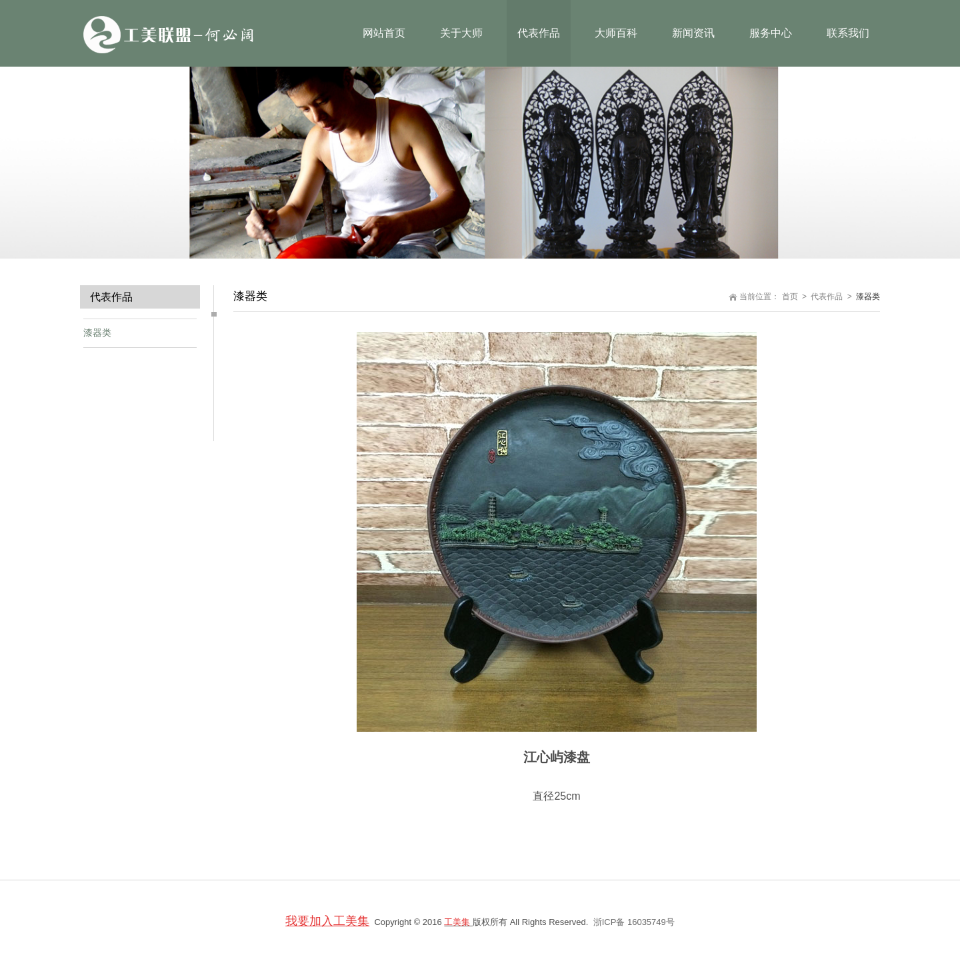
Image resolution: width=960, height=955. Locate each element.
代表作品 (827, 296)
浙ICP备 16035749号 (634, 922)
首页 (790, 296)
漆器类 (97, 332)
